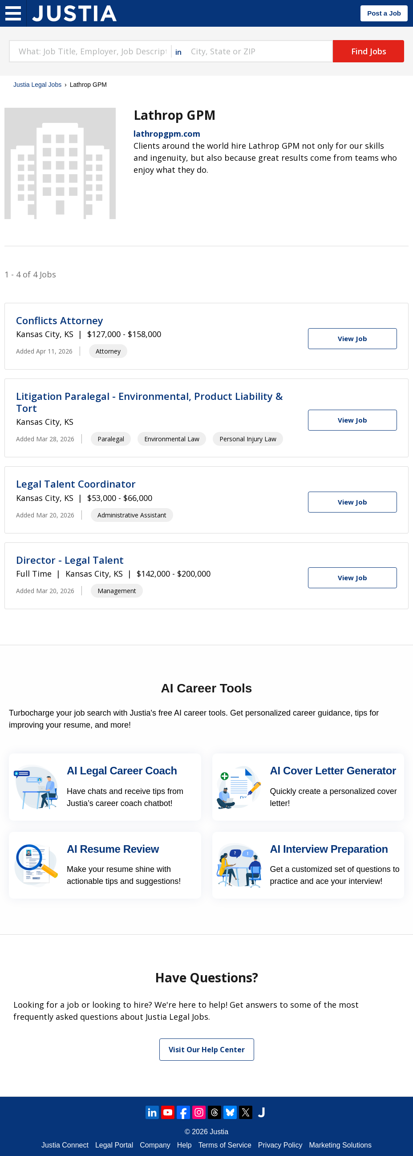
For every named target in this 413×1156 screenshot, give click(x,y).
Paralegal (110, 439)
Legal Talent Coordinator (76, 483)
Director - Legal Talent (70, 559)
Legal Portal (114, 1145)
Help (184, 1145)
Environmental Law (171, 439)
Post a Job (384, 13)
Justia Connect (65, 1145)
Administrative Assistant (131, 515)
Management (116, 590)
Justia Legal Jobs (37, 84)
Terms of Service (224, 1145)
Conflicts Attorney (59, 320)
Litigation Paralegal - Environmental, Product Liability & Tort (149, 401)
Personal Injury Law (247, 439)
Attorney (108, 351)
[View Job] (352, 338)
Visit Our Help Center (207, 1049)
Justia (219, 1132)
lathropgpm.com (167, 133)
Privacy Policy (280, 1145)
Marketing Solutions (340, 1145)
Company (155, 1145)
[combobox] (90, 51)
